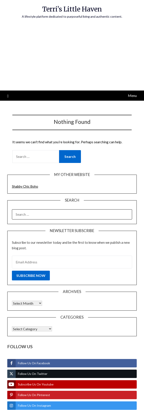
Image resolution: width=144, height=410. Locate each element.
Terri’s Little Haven (72, 9)
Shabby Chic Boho (25, 186)
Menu (132, 95)
